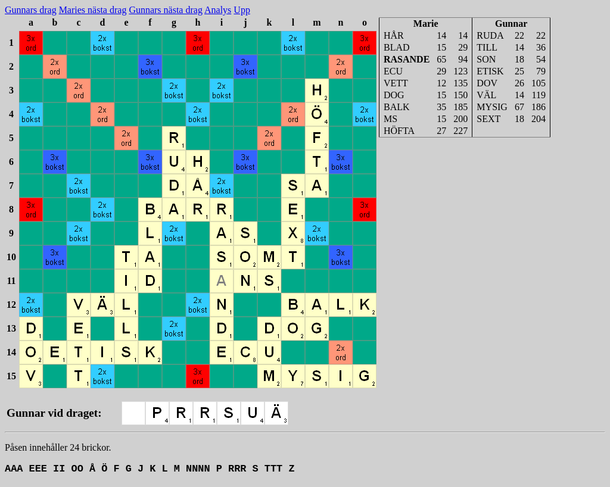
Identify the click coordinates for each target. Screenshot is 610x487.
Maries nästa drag (93, 10)
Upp (242, 10)
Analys (217, 10)
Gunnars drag (31, 10)
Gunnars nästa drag (166, 10)
